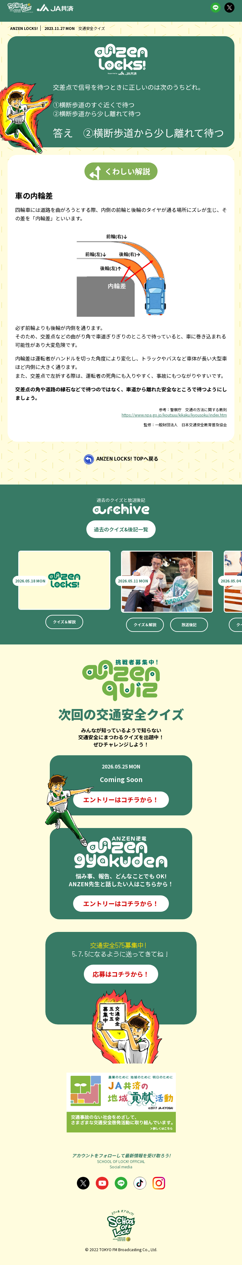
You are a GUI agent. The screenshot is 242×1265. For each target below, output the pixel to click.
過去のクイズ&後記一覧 (121, 529)
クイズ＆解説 (64, 621)
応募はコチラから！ (121, 974)
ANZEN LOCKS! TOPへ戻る (127, 458)
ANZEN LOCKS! (24, 28)
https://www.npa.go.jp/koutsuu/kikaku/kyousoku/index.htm (174, 414)
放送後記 (189, 624)
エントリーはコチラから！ (121, 799)
